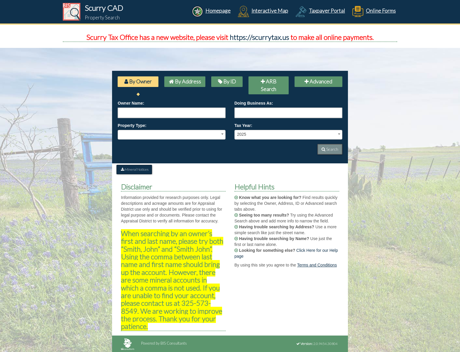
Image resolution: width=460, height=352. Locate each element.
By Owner (138, 81)
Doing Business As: (253, 103)
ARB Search (268, 85)
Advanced (318, 81)
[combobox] (172, 135)
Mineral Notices (134, 169)
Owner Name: (131, 103)
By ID (227, 81)
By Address (185, 81)
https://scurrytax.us (259, 37)
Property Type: (132, 125)
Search (330, 149)
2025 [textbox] (241, 134)
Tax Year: (243, 125)
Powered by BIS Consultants (154, 343)
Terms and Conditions (317, 265)
